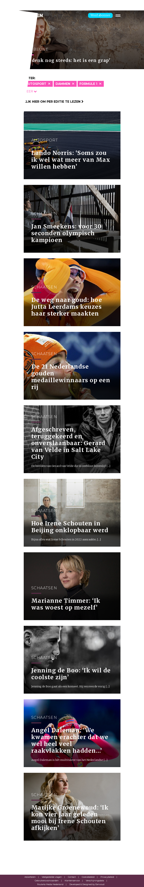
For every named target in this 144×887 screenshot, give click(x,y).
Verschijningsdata (95, 880)
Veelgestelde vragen (52, 877)
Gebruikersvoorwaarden (47, 880)
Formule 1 (88, 84)
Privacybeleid (107, 877)
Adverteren (30, 877)
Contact (72, 877)
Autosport (36, 84)
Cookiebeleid (88, 877)
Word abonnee (100, 15)
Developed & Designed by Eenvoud (86, 884)
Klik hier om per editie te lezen (53, 101)
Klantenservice (72, 880)
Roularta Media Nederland (50, 884)
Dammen (63, 84)
